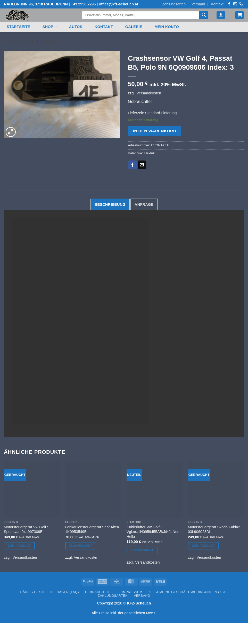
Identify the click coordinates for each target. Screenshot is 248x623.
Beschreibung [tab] (110, 204)
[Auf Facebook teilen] (132, 165)
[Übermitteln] (203, 15)
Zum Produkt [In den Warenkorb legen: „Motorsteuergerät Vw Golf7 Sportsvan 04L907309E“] (19, 545)
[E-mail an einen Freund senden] (142, 165)
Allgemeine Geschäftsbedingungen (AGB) (188, 592)
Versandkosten (149, 93)
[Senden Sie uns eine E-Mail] (235, 4)
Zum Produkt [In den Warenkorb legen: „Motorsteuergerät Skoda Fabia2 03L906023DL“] (203, 545)
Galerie (133, 27)
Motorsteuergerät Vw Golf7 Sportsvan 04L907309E (26, 529)
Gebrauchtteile (100, 592)
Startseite (18, 27)
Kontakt (217, 4)
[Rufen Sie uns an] (241, 4)
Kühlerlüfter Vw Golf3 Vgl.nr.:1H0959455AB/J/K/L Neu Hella (153, 532)
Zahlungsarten (174, 4)
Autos (75, 27)
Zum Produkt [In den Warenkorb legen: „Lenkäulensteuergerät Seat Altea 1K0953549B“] (80, 545)
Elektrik (50, 42)
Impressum (132, 592)
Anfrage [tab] (144, 204)
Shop (50, 26)
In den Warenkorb (154, 131)
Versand (198, 4)
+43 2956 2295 (83, 4)
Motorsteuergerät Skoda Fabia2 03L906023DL (214, 529)
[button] (221, 15)
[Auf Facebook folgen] (229, 4)
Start (10, 42)
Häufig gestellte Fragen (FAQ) (49, 592)
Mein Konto (166, 27)
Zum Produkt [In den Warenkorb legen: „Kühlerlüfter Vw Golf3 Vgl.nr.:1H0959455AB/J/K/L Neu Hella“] (142, 550)
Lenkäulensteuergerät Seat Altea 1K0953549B (92, 529)
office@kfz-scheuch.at (118, 4)
